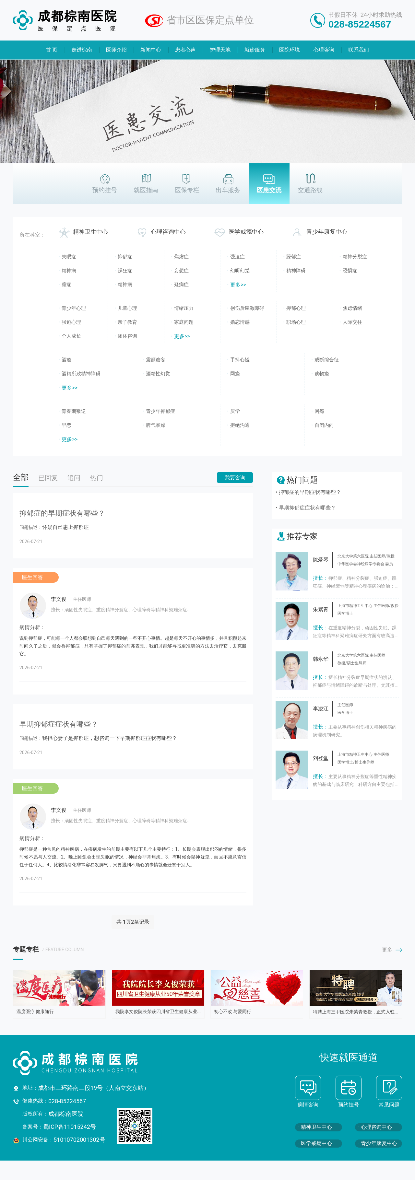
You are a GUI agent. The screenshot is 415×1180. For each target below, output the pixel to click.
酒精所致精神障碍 (81, 374)
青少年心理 (74, 308)
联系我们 (359, 50)
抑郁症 (125, 257)
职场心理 (296, 322)
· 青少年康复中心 (377, 1143)
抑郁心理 (296, 308)
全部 (21, 477)
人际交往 (352, 322)
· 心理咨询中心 (375, 1127)
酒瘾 (66, 360)
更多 (392, 950)
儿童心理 (127, 308)
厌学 (235, 411)
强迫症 (237, 257)
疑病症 (181, 284)
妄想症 (181, 271)
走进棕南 (81, 50)
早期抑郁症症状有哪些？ (307, 508)
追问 (73, 478)
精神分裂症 (355, 257)
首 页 (51, 50)
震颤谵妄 (155, 360)
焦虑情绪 (352, 308)
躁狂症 (125, 271)
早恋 (66, 425)
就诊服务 (254, 50)
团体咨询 (127, 336)
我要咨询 (235, 477)
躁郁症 (293, 257)
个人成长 (71, 336)
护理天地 (220, 50)
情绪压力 (184, 308)
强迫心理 (71, 322)
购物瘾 (321, 374)
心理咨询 (324, 50)
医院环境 (289, 50)
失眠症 (69, 257)
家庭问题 (184, 322)
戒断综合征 (326, 360)
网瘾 (235, 374)
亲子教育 (127, 322)
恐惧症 (350, 271)
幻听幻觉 (240, 271)
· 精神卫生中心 (315, 1127)
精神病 (69, 271)
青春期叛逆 (74, 411)
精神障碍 (296, 271)
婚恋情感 (240, 322)
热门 (96, 478)
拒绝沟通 (240, 425)
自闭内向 (324, 425)
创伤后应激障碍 (247, 308)
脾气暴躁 (155, 425)
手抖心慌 (240, 360)
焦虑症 (181, 257)
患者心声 (185, 50)
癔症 (66, 284)
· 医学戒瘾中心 (315, 1143)
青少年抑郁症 (160, 411)
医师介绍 (116, 50)
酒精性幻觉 (158, 374)
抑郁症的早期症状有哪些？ (310, 492)
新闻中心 (151, 50)
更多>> (238, 285)
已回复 (48, 478)
